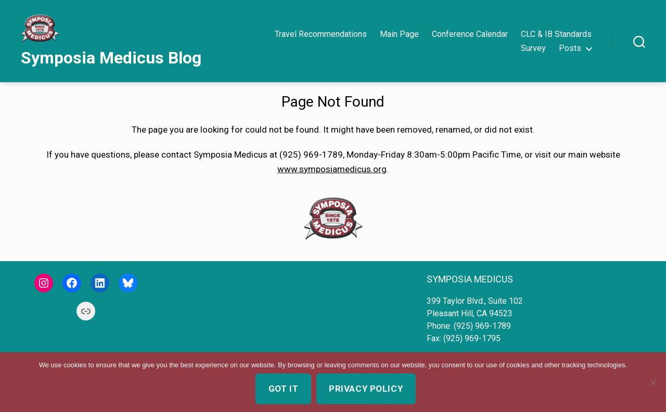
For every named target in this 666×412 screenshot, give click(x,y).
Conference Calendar (470, 34)
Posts (570, 48)
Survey (533, 48)
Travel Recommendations (321, 34)
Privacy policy (366, 388)
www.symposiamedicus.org (332, 169)
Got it (283, 388)
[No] (653, 382)
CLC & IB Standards (556, 34)
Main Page (399, 34)
